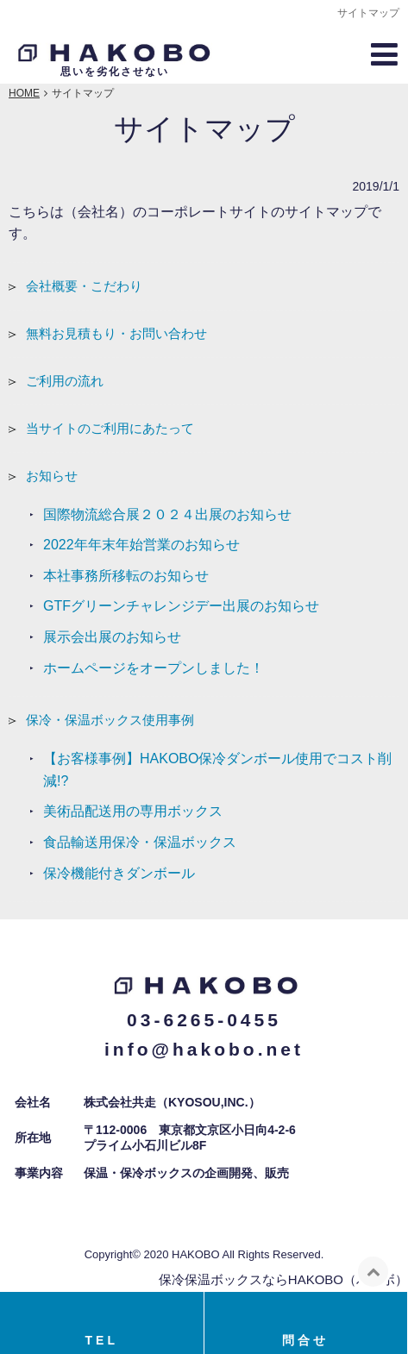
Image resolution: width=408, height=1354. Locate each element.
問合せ (305, 1340)
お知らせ (52, 475)
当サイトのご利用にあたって (110, 428)
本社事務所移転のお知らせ (126, 575)
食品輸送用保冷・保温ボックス (139, 842)
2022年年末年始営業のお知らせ (141, 544)
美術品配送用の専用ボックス (133, 811)
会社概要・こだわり (84, 286)
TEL (101, 1340)
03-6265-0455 (204, 1020)
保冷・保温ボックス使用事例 (110, 719)
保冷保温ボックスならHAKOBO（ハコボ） (283, 1279)
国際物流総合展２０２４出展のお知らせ (167, 514)
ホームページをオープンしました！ (153, 668)
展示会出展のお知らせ (112, 637)
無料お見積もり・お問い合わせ (116, 333)
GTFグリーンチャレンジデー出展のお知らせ (181, 606)
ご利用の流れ (65, 380)
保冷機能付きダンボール (119, 873)
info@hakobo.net (204, 1049)
